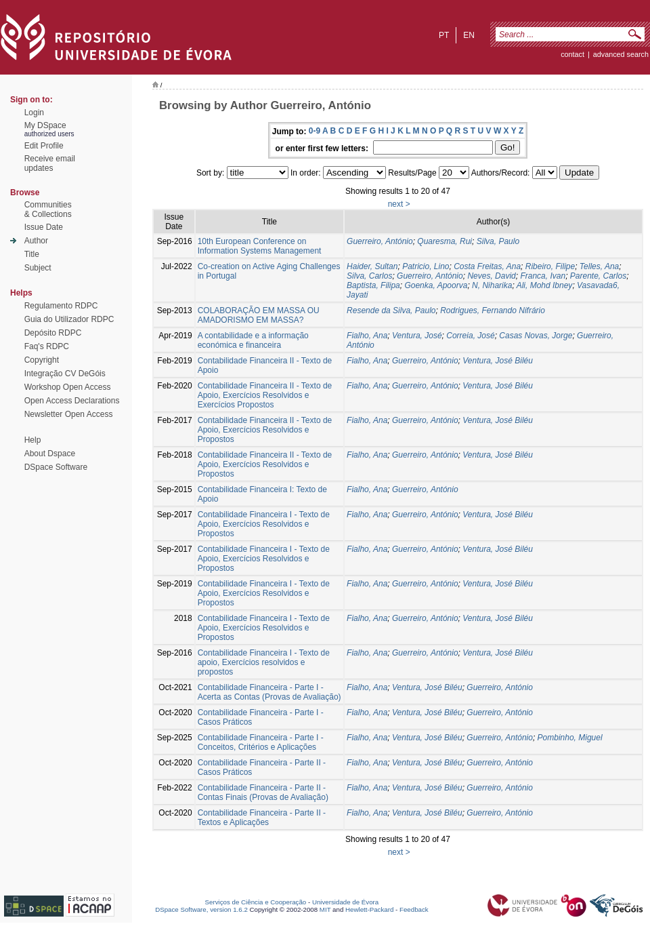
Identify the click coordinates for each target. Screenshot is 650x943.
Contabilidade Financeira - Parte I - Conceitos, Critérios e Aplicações (261, 742)
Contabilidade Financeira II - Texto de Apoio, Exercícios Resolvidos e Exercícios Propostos (265, 395)
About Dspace (49, 453)
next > (399, 204)
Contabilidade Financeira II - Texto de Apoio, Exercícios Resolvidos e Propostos (265, 430)
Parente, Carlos (598, 276)
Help (32, 440)
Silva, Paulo (498, 241)
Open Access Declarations (72, 400)
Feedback (414, 909)
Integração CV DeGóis (65, 373)
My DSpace (45, 125)
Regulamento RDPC (61, 305)
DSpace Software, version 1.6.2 (201, 909)
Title (31, 254)
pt (444, 35)
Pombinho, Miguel (570, 737)
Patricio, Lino (425, 266)
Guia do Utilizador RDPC (69, 319)
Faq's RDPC (46, 346)
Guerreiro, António (380, 241)
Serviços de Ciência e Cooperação (256, 902)
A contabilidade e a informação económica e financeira (253, 340)
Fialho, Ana (367, 335)
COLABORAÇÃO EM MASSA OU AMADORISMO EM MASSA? (259, 315)
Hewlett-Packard (369, 909)
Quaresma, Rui (444, 241)
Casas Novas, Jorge (535, 335)
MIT (325, 909)
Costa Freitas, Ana (487, 266)
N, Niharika (492, 285)
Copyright (41, 360)
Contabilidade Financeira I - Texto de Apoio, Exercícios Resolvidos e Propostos (264, 524)
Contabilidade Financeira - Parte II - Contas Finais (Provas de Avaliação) (263, 792)
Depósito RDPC (53, 333)
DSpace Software (55, 467)
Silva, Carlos (369, 276)
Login (34, 112)
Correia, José (470, 335)
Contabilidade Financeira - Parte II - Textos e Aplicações (262, 817)
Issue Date (43, 227)
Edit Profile (44, 146)
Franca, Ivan (542, 276)
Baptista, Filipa (373, 285)
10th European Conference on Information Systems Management (260, 246)
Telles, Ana (599, 266)
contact (572, 54)
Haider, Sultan (372, 266)
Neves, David (491, 276)
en (469, 35)
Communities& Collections (48, 209)
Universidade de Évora (345, 902)
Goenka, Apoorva (435, 285)
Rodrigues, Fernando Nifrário (492, 310)
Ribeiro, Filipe (550, 266)
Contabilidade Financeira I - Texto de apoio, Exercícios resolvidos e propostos (264, 662)
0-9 (314, 131)
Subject (37, 268)
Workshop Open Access (67, 387)
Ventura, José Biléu (497, 360)
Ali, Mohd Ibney (545, 285)
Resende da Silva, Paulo (391, 310)
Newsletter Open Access (68, 414)
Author (36, 240)
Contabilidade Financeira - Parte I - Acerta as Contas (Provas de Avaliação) (269, 692)
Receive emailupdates (49, 163)
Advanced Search (621, 54)
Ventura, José (417, 335)
